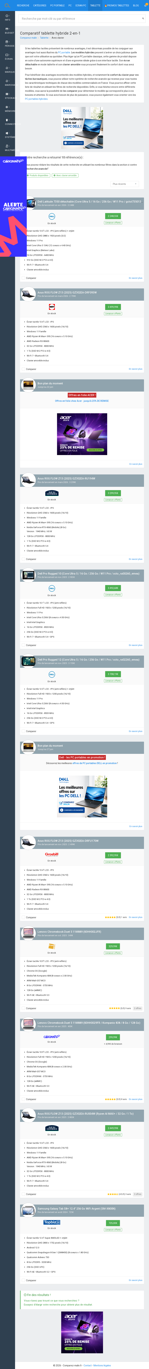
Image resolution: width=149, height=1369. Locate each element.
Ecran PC (81, 5)
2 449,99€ (113, 1128)
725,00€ (113, 1223)
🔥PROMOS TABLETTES (116, 5)
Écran (9, 57)
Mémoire (10, 109)
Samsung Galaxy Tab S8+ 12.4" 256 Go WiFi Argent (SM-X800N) (77, 1208)
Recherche (23, 5)
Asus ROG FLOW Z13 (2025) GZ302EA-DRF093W (67, 292)
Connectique (10, 122)
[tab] (7, 17)
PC (70, 5)
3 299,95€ (113, 493)
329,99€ (113, 946)
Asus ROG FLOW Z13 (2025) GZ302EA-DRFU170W (68, 840)
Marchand (10, 83)
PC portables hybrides (36, 99)
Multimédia (10, 148)
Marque (10, 70)
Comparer (31, 278)
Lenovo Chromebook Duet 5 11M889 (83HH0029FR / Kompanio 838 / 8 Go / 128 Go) (89, 1022)
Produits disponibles (37, 175)
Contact (88, 1365)
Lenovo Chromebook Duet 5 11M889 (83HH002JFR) (69, 931)
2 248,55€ (113, 216)
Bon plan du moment (50, 383)
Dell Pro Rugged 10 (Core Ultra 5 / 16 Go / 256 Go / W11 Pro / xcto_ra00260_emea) (88, 573)
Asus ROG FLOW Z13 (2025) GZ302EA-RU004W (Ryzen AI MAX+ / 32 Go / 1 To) (86, 1113)
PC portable (57, 5)
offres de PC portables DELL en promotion (94, 763)
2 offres (137, 1008)
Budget (9, 31)
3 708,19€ (113, 674)
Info (7, 18)
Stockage (10, 96)
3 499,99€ (113, 307)
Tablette (95, 5)
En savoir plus (135, 278)
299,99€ (113, 1037)
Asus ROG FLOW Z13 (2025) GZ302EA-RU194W (66, 478)
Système (10, 135)
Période (10, 44)
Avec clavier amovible (65, 175)
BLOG (136, 5)
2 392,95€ (113, 855)
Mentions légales (102, 1365)
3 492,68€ (113, 588)
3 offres (137, 1194)
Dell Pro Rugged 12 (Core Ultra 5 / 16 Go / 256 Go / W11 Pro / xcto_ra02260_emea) (88, 659)
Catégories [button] (39, 5)
